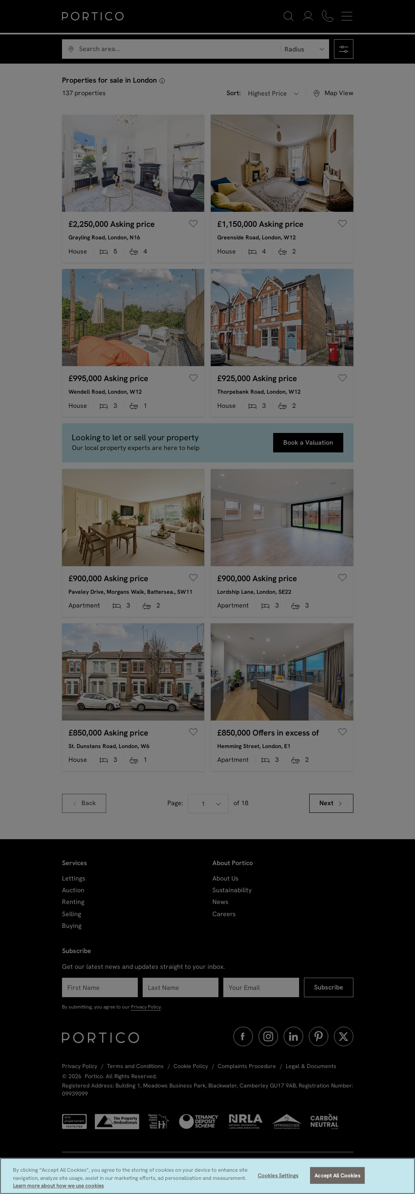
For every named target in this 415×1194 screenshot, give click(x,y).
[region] (207, 1176)
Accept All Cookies (337, 1175)
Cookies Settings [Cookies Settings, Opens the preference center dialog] (278, 1175)
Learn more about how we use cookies (58, 1185)
